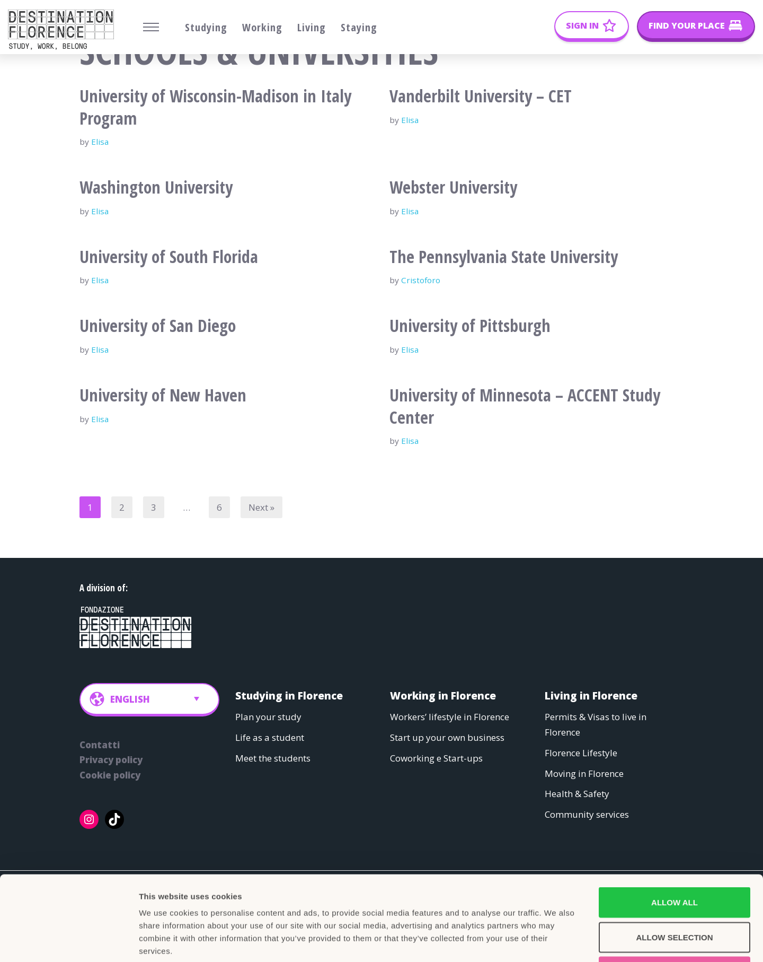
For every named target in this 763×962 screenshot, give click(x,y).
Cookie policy (109, 775)
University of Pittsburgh (470, 325)
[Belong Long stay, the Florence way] (63, 30)
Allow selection (674, 857)
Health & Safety (577, 794)
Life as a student (269, 737)
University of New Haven (162, 394)
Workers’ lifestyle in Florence (449, 717)
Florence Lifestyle (581, 752)
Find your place (687, 25)
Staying (359, 27)
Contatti (99, 744)
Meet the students (272, 757)
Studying (206, 27)
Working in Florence (443, 695)
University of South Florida (168, 256)
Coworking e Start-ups (436, 757)
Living (311, 27)
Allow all (674, 822)
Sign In (582, 25)
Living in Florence (591, 695)
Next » (261, 507)
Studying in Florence (289, 695)
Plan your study (268, 717)
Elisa (100, 141)
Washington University (156, 187)
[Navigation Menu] (151, 27)
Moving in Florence (584, 773)
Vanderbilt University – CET (480, 95)
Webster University (453, 187)
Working (262, 27)
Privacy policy (111, 760)
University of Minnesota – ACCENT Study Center (524, 405)
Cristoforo (420, 280)
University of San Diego (157, 325)
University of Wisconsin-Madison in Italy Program (215, 106)
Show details (556, 941)
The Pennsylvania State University (503, 256)
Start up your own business (447, 737)
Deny (674, 892)
